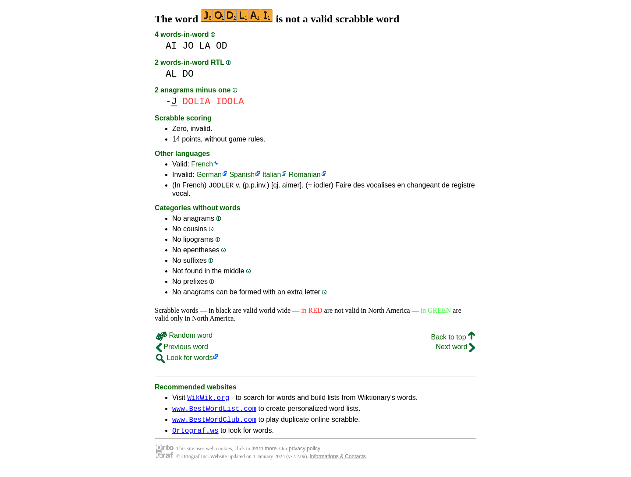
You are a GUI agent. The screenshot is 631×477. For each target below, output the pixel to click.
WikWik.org (208, 400)
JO (188, 45)
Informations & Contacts (338, 463)
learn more (264, 455)
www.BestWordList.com (214, 412)
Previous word (182, 348)
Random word (184, 336)
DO (188, 73)
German (209, 174)
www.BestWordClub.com (214, 424)
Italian (271, 174)
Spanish (242, 174)
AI (171, 45)
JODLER (221, 186)
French (202, 164)
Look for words (184, 359)
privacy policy (304, 455)
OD (221, 45)
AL (171, 73)
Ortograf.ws (195, 437)
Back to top (453, 338)
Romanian (305, 174)
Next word (455, 348)
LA (205, 45)
